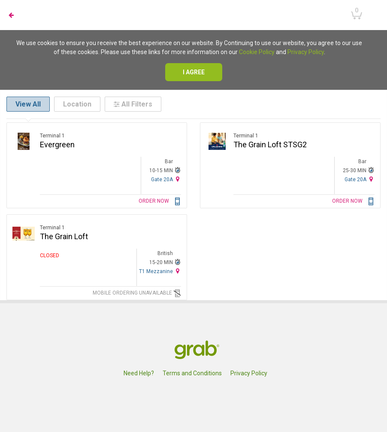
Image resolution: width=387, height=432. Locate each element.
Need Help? (139, 373)
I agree (194, 72)
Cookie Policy (257, 52)
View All (28, 104)
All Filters (133, 104)
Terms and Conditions (192, 373)
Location (77, 104)
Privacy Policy (305, 52)
